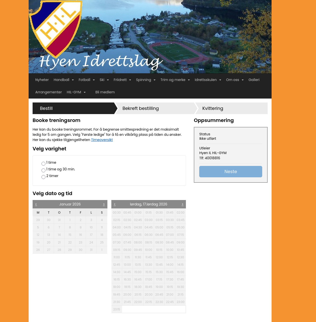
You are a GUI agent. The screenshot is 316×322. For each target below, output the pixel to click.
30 (50, 220)
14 (61, 234)
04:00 (117, 227)
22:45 (170, 302)
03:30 (170, 220)
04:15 (127, 227)
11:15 (127, 257)
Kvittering (212, 108)
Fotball (87, 79)
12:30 (180, 257)
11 (104, 227)
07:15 (180, 235)
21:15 (181, 294)
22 (71, 242)
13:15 (138, 264)
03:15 (159, 220)
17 (93, 234)
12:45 (116, 264)
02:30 (127, 220)
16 (82, 234)
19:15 (170, 287)
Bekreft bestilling (140, 108)
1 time (48, 163)
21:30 (116, 302)
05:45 (117, 235)
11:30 (138, 257)
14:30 (116, 272)
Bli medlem (105, 92)
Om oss (235, 79)
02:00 (180, 212)
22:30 (159, 302)
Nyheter (42, 79)
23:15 (116, 309)
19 (39, 242)
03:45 (180, 220)
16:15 (117, 279)
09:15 (116, 250)
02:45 (138, 220)
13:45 (159, 264)
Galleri (254, 79)
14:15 (181, 264)
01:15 (148, 212)
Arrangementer (48, 92)
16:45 (137, 279)
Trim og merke (175, 79)
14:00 (170, 264)
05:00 (159, 227)
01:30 (159, 212)
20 (50, 242)
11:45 (148, 257)
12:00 (159, 257)
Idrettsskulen (208, 79)
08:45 (170, 242)
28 (60, 249)
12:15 (170, 257)
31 (61, 220)
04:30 (138, 227)
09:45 (138, 250)
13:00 (127, 264)
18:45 (148, 287)
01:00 (137, 212)
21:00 (169, 294)
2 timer (49, 176)
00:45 (127, 212)
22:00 (138, 302)
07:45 (127, 242)
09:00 (181, 242)
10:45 (180, 250)
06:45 (159, 235)
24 (92, 242)
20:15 (138, 294)
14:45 (127, 272)
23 (82, 242)
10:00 (148, 250)
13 (50, 234)
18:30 (138, 287)
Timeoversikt (102, 139)
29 (39, 220)
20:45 (159, 294)
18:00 (116, 287)
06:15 (137, 235)
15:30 (159, 272)
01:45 (170, 212)
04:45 (149, 227)
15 (71, 234)
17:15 (159, 279)
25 (103, 242)
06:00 (127, 235)
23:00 (180, 302)
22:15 (148, 302)
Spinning (146, 79)
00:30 (117, 212)
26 (39, 249)
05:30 (180, 227)
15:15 (148, 272)
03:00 (149, 220)
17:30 (169, 279)
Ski (104, 79)
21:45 (127, 302)
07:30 (116, 242)
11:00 (117, 257)
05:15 (170, 227)
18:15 (127, 287)
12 (40, 234)
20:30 (149, 294)
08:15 (148, 242)
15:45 (170, 272)
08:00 (138, 242)
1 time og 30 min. (58, 169)
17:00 (148, 279)
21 (61, 242)
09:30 (127, 250)
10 (93, 227)
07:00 (170, 235)
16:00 (180, 272)
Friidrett (122, 79)
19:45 (116, 294)
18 (103, 234)
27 (50, 249)
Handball (64, 79)
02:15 (116, 220)
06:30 (149, 235)
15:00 (137, 272)
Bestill (46, 108)
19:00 (159, 287)
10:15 (159, 250)
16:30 (127, 279)
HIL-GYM (76, 92)
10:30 (170, 250)
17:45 (180, 279)
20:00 (127, 294)
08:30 (159, 242)
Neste (230, 171)
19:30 (180, 287)
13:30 (148, 264)
